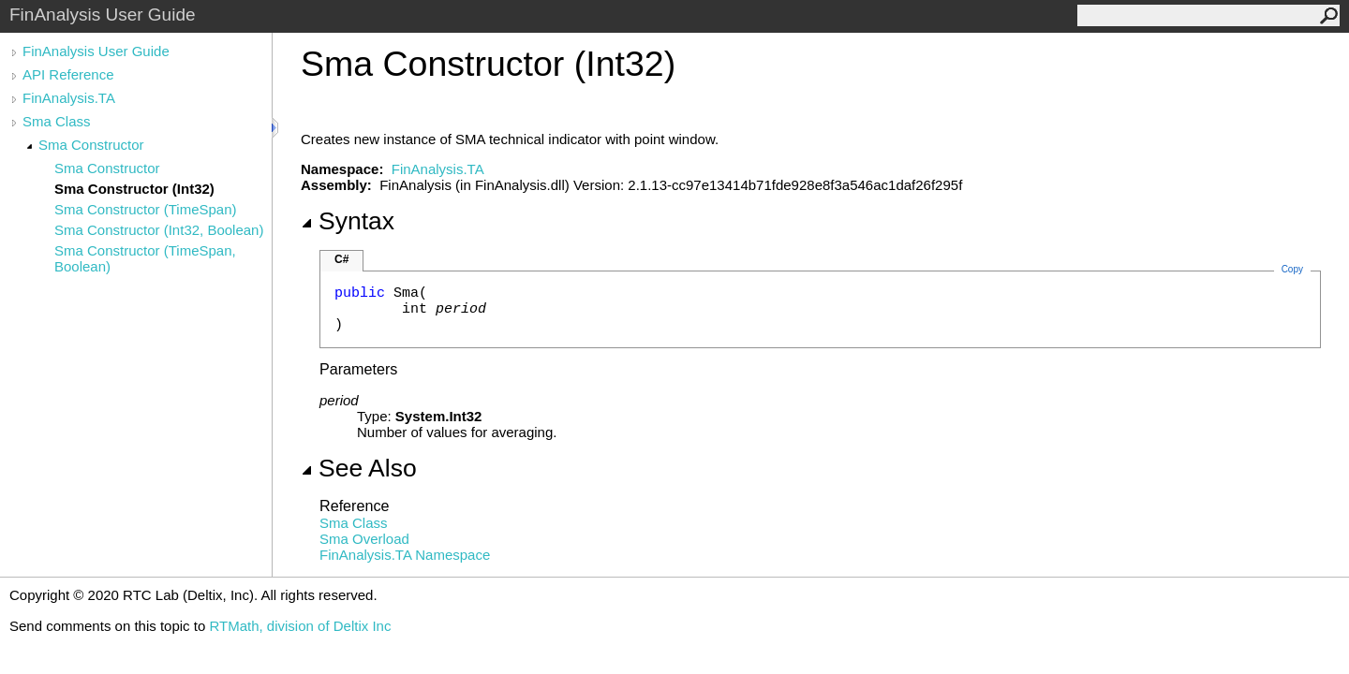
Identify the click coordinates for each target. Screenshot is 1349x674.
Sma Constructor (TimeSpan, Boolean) (145, 258)
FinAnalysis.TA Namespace (404, 555)
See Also (359, 468)
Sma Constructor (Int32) (134, 189)
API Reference (68, 74)
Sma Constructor (91, 145)
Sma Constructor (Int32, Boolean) (158, 230)
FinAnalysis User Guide (96, 51)
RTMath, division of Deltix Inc (300, 626)
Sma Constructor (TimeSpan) (145, 209)
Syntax (347, 221)
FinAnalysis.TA (68, 98)
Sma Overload (364, 539)
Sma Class (56, 121)
